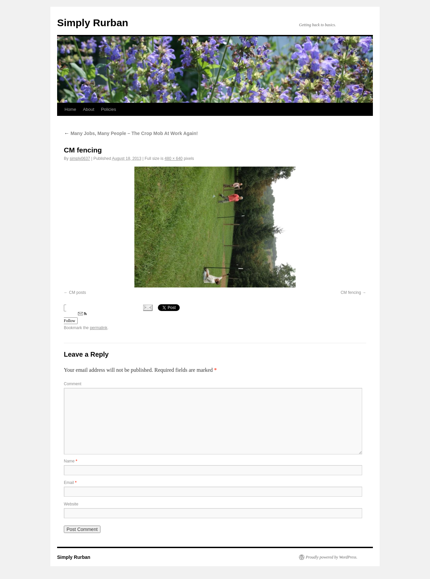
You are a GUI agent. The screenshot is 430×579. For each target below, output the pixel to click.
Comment (72, 384)
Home (70, 109)
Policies (108, 109)
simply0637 (80, 158)
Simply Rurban (92, 22)
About (88, 109)
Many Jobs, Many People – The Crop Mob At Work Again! (131, 133)
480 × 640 (174, 158)
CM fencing (351, 292)
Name (70, 461)
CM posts (77, 292)
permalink (98, 327)
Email (70, 482)
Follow (75, 317)
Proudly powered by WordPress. (331, 557)
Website (71, 504)
